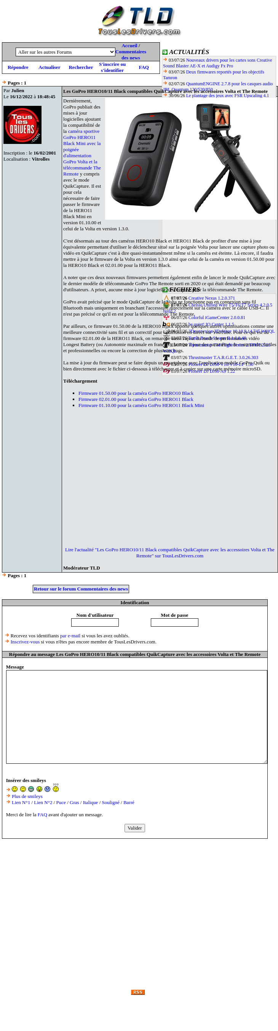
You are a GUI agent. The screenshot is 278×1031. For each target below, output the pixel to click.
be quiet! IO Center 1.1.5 (211, 324)
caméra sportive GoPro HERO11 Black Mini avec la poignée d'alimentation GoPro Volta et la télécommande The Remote (82, 152)
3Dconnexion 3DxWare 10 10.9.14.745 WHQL (232, 331)
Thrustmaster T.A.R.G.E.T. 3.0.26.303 (223, 357)
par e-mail (70, 635)
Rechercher (81, 67)
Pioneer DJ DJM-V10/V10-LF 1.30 (221, 364)
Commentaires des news (130, 55)
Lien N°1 (21, 802)
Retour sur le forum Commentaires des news (81, 589)
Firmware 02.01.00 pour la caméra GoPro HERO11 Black (135, 399)
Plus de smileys (27, 796)
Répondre (18, 67)
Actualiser (49, 67)
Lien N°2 (43, 802)
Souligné (111, 802)
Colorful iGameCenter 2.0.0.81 (217, 317)
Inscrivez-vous (25, 642)
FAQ (144, 67)
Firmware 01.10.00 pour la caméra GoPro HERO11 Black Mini (141, 405)
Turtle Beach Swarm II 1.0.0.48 (217, 338)
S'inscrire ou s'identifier (112, 67)
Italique (90, 802)
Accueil (129, 45)
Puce (61, 802)
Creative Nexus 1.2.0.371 (212, 298)
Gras (74, 802)
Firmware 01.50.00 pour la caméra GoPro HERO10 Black (135, 393)
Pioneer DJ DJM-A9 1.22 (212, 371)
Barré (128, 802)
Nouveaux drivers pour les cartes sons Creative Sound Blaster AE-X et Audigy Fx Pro (217, 63)
